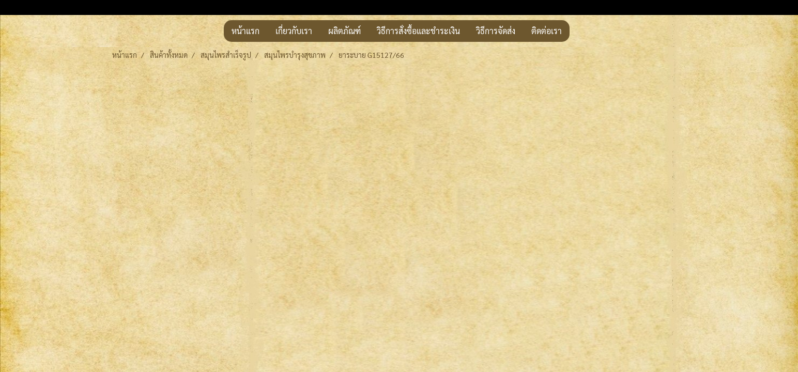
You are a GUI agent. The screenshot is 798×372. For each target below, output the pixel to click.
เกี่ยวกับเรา (293, 30)
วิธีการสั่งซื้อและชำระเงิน (418, 30)
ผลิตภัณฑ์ (344, 30)
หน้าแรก (245, 30)
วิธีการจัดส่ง (495, 30)
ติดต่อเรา (546, 30)
